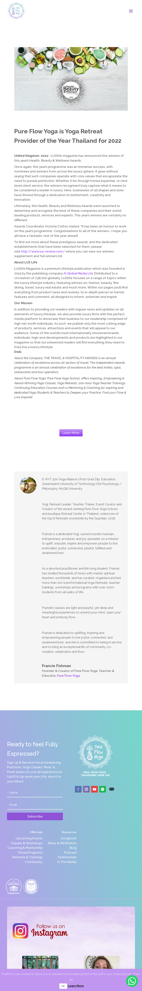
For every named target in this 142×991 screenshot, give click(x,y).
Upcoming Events (29, 838)
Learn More (71, 433)
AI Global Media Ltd (78, 273)
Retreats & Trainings (27, 857)
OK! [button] (63, 986)
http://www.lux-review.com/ (43, 251)
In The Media (67, 862)
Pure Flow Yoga (68, 675)
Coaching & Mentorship (25, 848)
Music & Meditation (62, 843)
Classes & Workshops (27, 843)
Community (34, 862)
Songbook (69, 838)
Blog (73, 848)
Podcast (70, 852)
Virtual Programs (30, 852)
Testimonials (67, 857)
